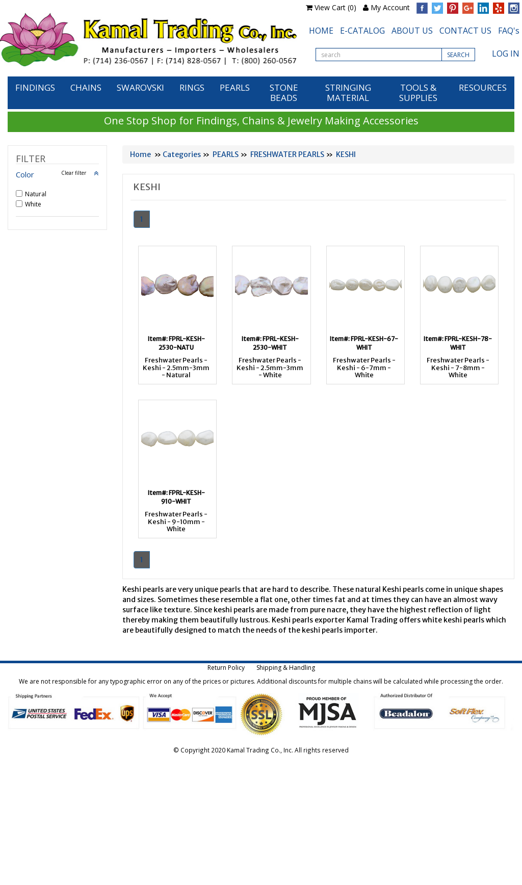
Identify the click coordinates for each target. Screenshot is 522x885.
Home (140, 154)
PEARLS (235, 87)
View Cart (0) (335, 7)
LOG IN (505, 53)
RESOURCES (483, 87)
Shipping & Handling (285, 667)
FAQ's (508, 30)
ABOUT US (412, 30)
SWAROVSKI (140, 87)
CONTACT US (465, 30)
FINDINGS (35, 87)
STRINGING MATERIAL (348, 92)
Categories (182, 154)
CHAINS (85, 87)
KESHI (346, 154)
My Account (390, 7)
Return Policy (226, 667)
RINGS (191, 87)
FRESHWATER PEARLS (287, 154)
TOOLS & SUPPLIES (418, 92)
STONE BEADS (284, 92)
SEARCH (458, 54)
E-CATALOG (362, 30)
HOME (321, 30)
